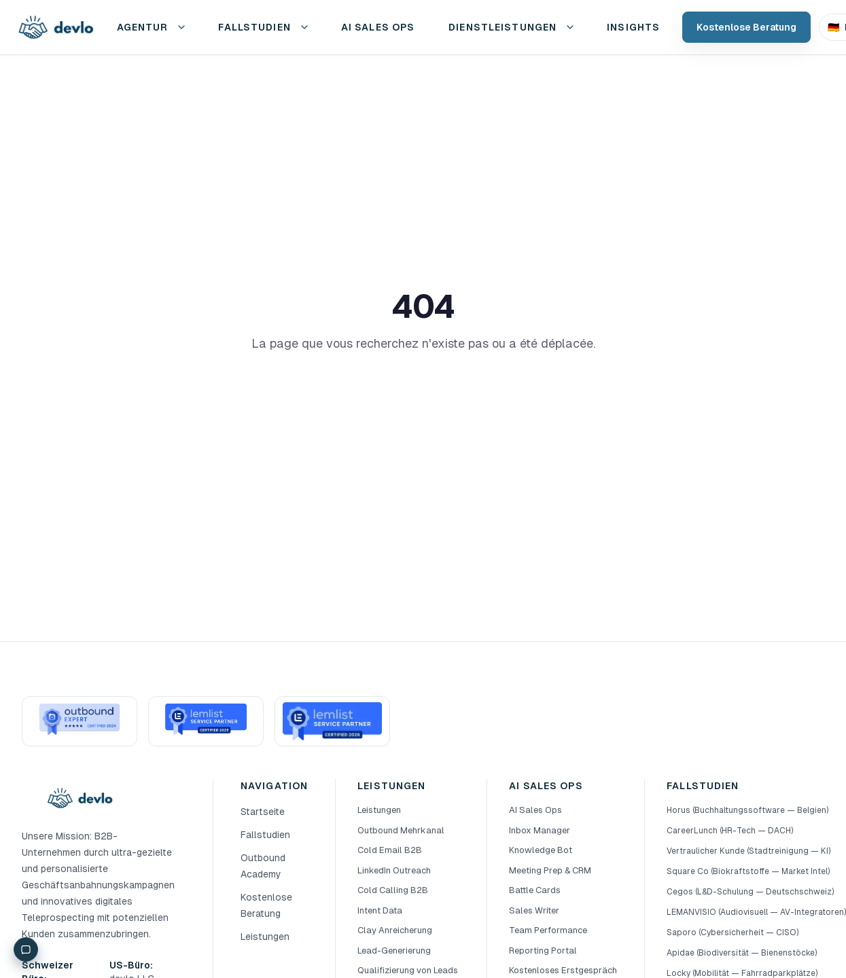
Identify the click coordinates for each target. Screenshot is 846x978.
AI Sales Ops (535, 810)
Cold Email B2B (389, 850)
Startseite (263, 811)
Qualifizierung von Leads (407, 970)
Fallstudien (254, 27)
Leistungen (265, 936)
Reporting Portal (543, 950)
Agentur (143, 27)
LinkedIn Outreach (394, 870)
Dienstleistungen (502, 27)
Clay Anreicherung (394, 930)
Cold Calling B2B (392, 890)
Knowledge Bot (540, 850)
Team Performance (548, 930)
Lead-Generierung (394, 950)
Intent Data (379, 910)
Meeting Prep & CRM (550, 870)
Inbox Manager (539, 830)
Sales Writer (534, 910)
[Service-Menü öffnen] (570, 27)
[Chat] (26, 949)
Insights (633, 27)
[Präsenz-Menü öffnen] (181, 27)
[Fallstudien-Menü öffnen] (304, 27)
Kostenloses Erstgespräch (563, 970)
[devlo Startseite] (55, 27)
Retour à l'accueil (423, 389)
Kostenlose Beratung (746, 27)
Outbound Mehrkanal (400, 830)
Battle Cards (535, 890)
